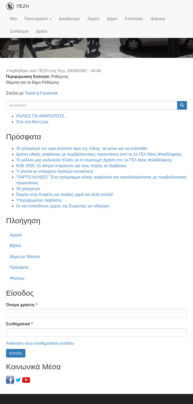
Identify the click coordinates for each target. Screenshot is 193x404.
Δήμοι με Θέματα (25, 256)
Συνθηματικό (19, 324)
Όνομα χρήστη (21, 305)
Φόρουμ (158, 19)
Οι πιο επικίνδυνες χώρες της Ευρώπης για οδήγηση (62, 206)
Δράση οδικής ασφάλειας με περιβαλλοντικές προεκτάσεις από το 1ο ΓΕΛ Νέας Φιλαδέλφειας (98, 154)
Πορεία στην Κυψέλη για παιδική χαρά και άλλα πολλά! (64, 194)
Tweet (30, 93)
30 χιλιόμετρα (28, 189)
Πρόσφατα (19, 267)
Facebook (49, 93)
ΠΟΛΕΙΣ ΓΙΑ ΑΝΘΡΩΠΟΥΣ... (42, 116)
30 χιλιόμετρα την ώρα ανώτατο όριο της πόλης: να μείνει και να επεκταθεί (82, 148)
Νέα (13, 19)
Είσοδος (15, 353)
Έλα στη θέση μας (32, 122)
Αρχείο (93, 19)
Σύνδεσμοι (19, 31)
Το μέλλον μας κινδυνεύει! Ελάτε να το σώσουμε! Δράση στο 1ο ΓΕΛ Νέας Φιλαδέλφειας (94, 160)
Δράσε (41, 31)
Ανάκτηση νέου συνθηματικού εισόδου (40, 343)
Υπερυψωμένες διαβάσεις (39, 200)
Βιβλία (15, 246)
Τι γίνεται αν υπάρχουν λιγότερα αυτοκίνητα (54, 171)
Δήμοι (112, 19)
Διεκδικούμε (69, 19)
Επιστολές (134, 19)
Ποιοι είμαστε (38, 19)
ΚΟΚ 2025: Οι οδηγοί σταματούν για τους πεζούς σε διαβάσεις (71, 166)
